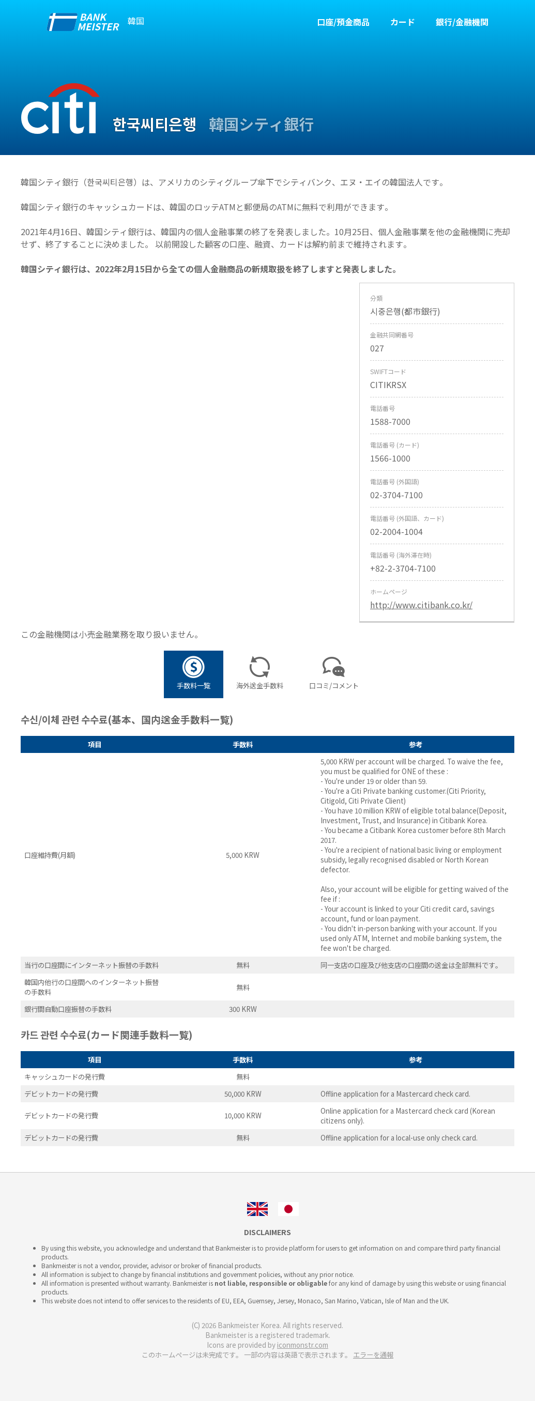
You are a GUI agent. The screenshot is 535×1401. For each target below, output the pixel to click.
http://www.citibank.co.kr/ (421, 604)
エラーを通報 (373, 1355)
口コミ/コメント (334, 674)
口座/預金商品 (343, 22)
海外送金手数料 (259, 674)
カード (402, 22)
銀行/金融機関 (462, 22)
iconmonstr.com (302, 1345)
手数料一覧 (193, 674)
